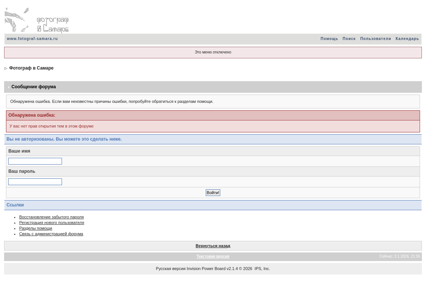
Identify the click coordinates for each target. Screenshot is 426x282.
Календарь (407, 39)
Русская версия (171, 268)
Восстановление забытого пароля (51, 217)
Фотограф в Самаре (31, 68)
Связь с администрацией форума (51, 234)
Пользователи (375, 39)
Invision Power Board (206, 268)
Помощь (329, 39)
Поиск (349, 39)
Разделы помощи (35, 228)
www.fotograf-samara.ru (32, 39)
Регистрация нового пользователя (51, 222)
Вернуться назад (213, 245)
